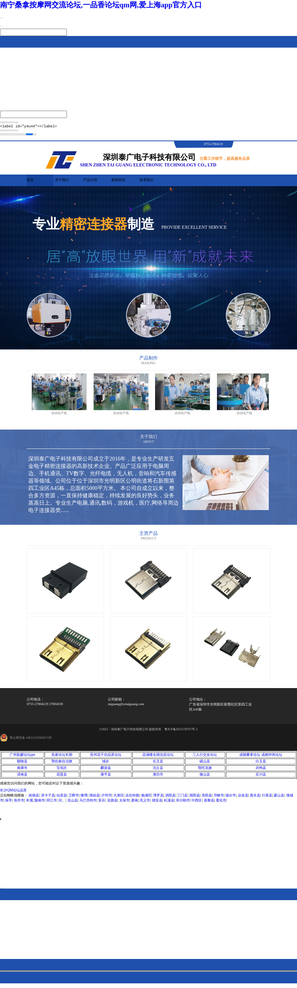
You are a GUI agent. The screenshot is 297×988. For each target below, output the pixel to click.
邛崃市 (218, 798)
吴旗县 (112, 803)
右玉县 (158, 763)
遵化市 (221, 803)
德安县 (157, 803)
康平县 (106, 777)
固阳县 (194, 798)
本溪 (29, 803)
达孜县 (243, 798)
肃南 (134, 803)
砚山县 (205, 763)
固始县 (94, 798)
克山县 (72, 803)
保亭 (8, 803)
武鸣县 (261, 770)
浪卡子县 (48, 798)
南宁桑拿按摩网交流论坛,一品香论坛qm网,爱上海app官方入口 (101, 5)
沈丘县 (158, 770)
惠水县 (255, 798)
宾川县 (261, 777)
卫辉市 (73, 798)
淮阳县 (206, 798)
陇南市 (39, 803)
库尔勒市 (183, 803)
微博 (83, 798)
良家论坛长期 (61, 757)
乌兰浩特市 (88, 803)
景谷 (101, 803)
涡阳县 (170, 798)
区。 (62, 803)
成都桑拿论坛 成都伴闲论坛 (260, 757)
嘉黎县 (209, 803)
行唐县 (267, 798)
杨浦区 (146, 798)
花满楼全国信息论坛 (158, 757)
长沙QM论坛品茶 (13, 793)
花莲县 (61, 777)
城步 (105, 763)
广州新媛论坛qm (22, 757)
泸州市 (106, 798)
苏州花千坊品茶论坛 (105, 757)
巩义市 (145, 803)
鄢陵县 (22, 763)
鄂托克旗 (205, 770)
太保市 (124, 803)
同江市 (51, 803)
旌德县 (34, 798)
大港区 (118, 798)
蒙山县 (279, 798)
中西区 (196, 803)
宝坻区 (61, 770)
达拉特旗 (132, 798)
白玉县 (261, 763)
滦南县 (22, 777)
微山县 (205, 777)
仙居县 (61, 798)
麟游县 (106, 770)
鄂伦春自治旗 (61, 763)
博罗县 (158, 798)
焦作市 (19, 803)
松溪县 (169, 803)
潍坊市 (158, 777)
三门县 (182, 798)
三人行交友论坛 (205, 757)
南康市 (22, 770)
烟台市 (230, 798)
